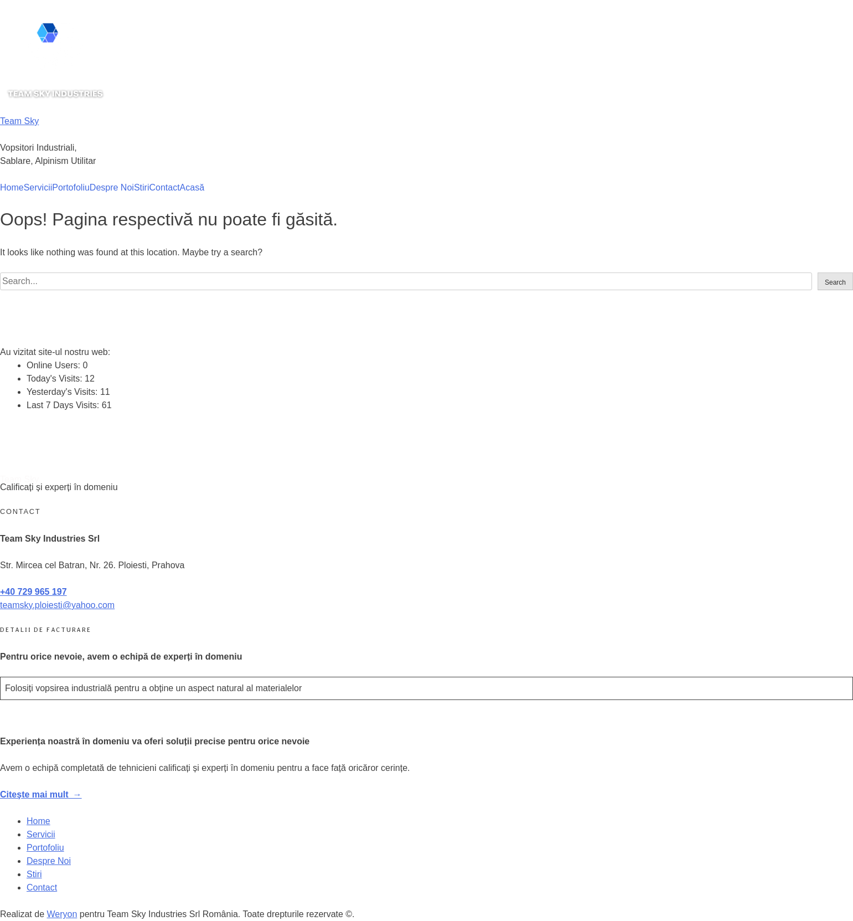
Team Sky (19, 121)
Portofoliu (71, 187)
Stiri (141, 187)
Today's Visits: (56, 378)
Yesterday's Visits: (63, 392)
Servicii (38, 187)
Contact (164, 187)
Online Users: (54, 365)
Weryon (62, 914)
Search (835, 282)
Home (12, 187)
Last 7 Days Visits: (64, 405)
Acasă (192, 187)
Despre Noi (112, 187)
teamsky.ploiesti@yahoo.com (57, 605)
